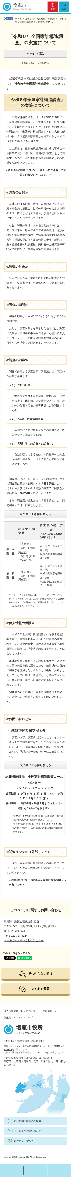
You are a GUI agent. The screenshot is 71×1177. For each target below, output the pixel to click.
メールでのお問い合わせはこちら (24, 940)
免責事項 (47, 1011)
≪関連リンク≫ (17, 852)
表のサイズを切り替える (35, 514)
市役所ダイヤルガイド (26, 1140)
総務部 (41, 18)
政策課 (51, 18)
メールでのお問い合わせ (27, 1131)
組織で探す (30, 18)
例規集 (7, 1017)
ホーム (18, 18)
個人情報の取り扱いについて (20, 1011)
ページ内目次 (35, 53)
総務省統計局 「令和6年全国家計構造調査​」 (37, 880)
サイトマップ (25, 1017)
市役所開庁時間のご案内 (27, 1121)
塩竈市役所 (29, 1028)
